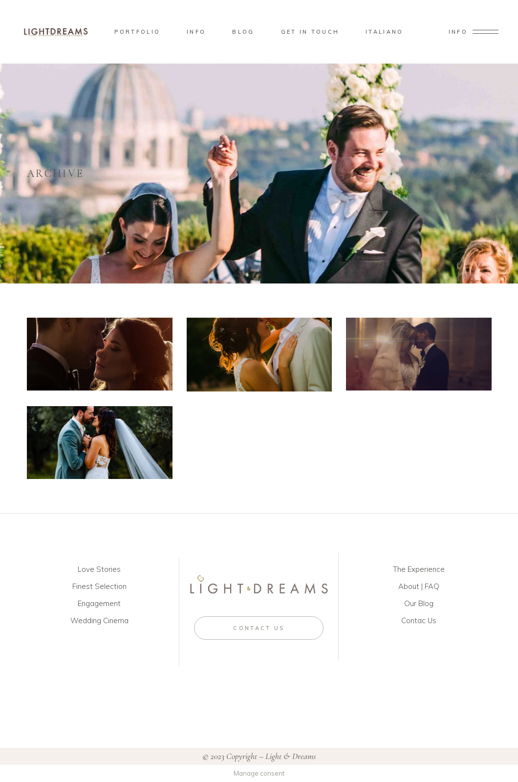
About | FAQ (418, 586)
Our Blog (418, 603)
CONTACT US (258, 628)
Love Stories (99, 569)
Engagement (99, 603)
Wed (78, 620)
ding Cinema (108, 620)
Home (427, 173)
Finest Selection (99, 586)
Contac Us (418, 620)
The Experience (419, 569)
